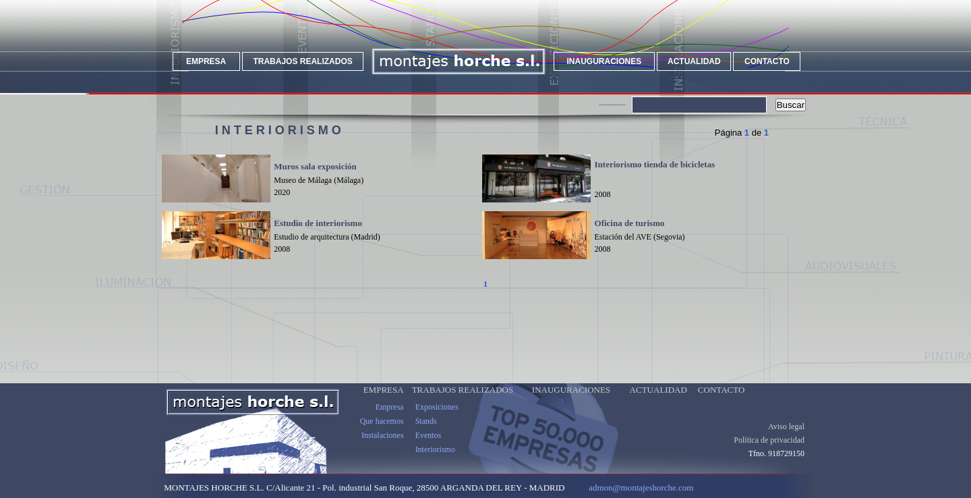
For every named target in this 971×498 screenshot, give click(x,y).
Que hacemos (382, 421)
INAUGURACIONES (604, 61)
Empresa (390, 407)
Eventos (428, 435)
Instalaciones (382, 435)
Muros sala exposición (315, 166)
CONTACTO (767, 61)
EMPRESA (206, 61)
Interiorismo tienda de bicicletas (655, 164)
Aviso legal (786, 426)
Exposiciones (437, 407)
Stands (426, 421)
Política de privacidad (769, 440)
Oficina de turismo (630, 223)
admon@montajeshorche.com (641, 487)
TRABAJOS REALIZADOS (302, 61)
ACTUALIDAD (694, 61)
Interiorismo (435, 449)
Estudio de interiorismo (318, 223)
